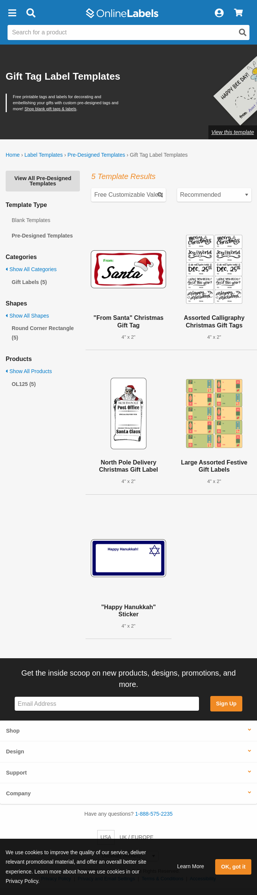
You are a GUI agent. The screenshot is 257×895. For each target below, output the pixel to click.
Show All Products (29, 371)
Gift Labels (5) (29, 282)
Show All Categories (31, 269)
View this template (232, 132)
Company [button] (18, 793)
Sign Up (226, 704)
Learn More (190, 866)
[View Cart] (238, 13)
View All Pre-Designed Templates (42, 181)
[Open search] (242, 32)
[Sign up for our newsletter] (107, 704)
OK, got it (233, 867)
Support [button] (16, 773)
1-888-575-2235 (154, 814)
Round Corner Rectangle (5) (43, 333)
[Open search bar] (30, 13)
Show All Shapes (27, 316)
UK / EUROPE (136, 837)
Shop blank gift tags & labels (50, 108)
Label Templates (43, 155)
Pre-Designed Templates (96, 155)
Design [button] (15, 751)
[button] (12, 13)
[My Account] (219, 13)
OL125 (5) (24, 384)
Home (13, 155)
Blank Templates (31, 220)
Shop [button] (13, 731)
